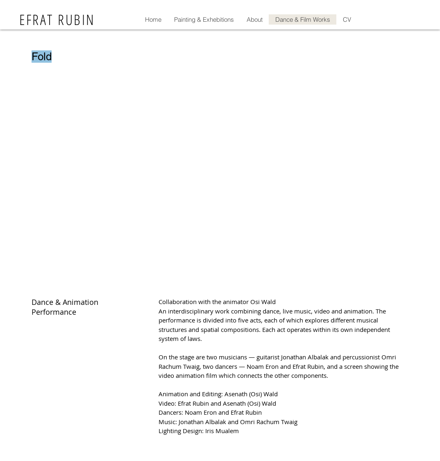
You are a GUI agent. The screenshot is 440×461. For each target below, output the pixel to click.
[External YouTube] (220, 184)
